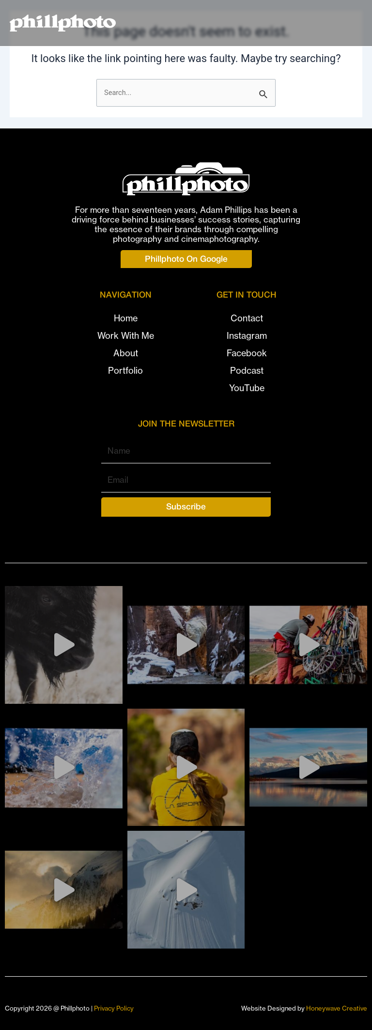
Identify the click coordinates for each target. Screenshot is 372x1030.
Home (126, 318)
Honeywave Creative (336, 1008)
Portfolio (125, 370)
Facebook (247, 353)
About (125, 353)
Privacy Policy (114, 1008)
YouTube (246, 388)
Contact (247, 318)
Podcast (247, 370)
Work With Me (125, 335)
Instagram (247, 335)
